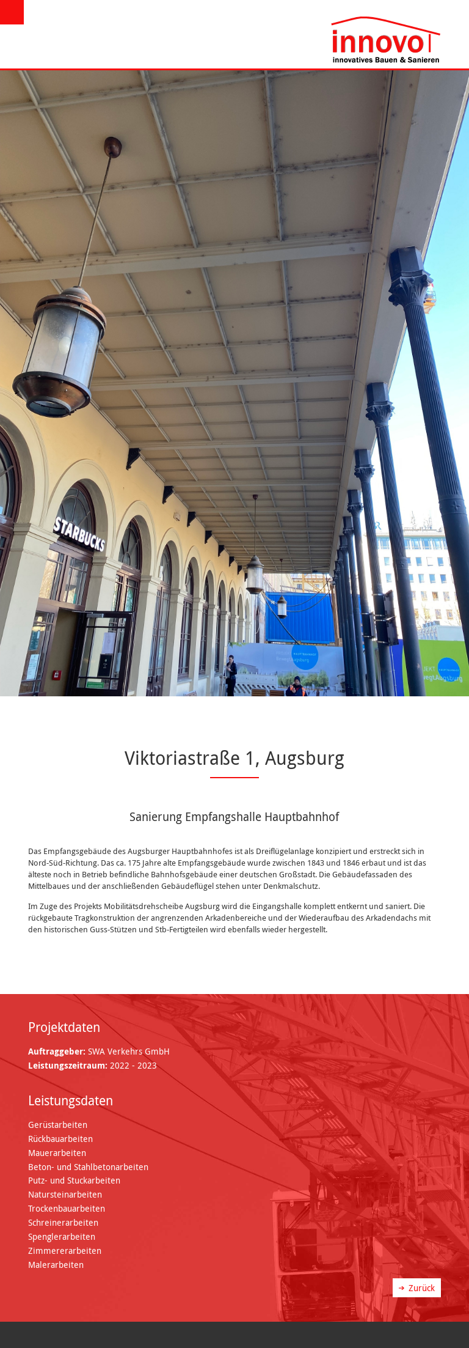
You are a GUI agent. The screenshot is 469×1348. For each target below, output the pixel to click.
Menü (13, 12)
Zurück (422, 1288)
